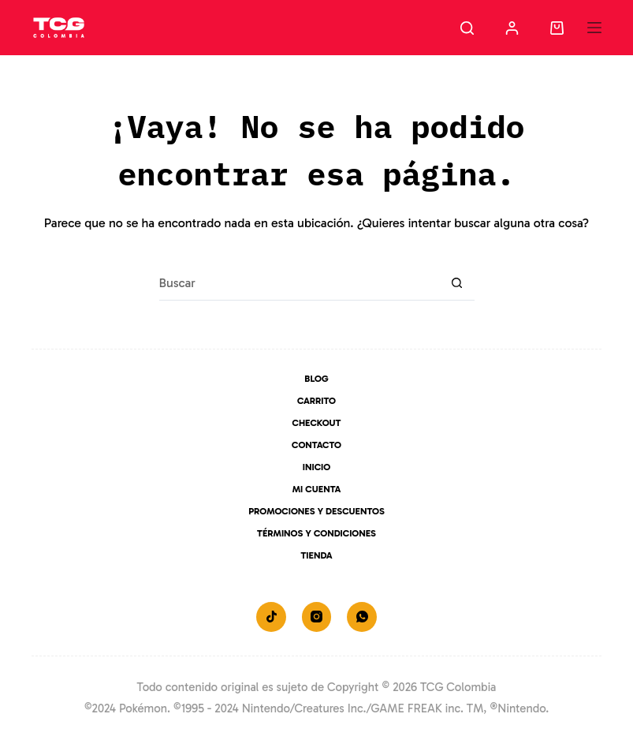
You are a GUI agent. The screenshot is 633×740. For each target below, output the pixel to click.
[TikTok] (271, 617)
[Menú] (594, 28)
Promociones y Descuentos (316, 511)
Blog (316, 378)
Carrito (316, 400)
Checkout (316, 422)
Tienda (316, 555)
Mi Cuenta (316, 489)
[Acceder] (512, 28)
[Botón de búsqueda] (457, 283)
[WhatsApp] (362, 617)
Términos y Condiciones (316, 533)
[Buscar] (467, 28)
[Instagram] (317, 617)
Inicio (316, 467)
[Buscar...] (299, 283)
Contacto (316, 444)
